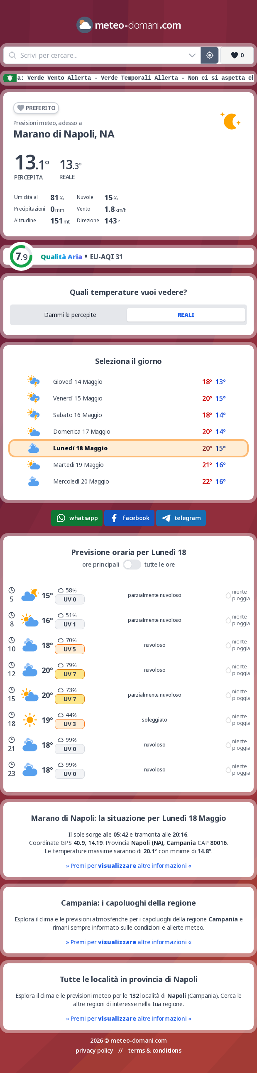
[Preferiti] (237, 55)
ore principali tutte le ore (128, 565)
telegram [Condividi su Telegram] (181, 518)
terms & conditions (154, 1050)
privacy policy (94, 1050)
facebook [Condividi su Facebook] (129, 518)
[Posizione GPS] (210, 55)
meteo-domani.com (138, 1040)
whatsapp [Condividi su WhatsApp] (77, 518)
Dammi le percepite (70, 315)
